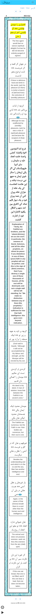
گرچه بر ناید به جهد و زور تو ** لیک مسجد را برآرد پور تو (18, 335)
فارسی (33, 8)
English (22, 8)
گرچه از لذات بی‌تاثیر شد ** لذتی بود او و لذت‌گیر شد (18, 110)
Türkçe (28, 8)
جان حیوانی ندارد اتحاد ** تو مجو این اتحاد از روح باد (18, 526)
